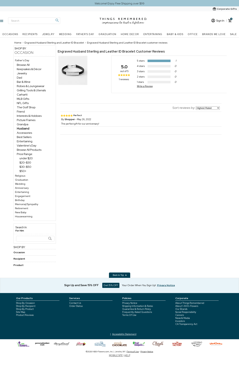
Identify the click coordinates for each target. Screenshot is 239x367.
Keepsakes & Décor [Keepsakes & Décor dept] (29, 69)
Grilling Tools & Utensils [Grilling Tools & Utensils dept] (31, 90)
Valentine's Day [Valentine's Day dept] (26, 145)
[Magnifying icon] (57, 20)
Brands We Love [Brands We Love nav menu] (214, 34)
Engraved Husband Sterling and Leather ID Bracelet (96, 51)
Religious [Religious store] (20, 175)
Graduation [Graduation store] (21, 179)
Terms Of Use (129, 315)
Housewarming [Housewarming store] (23, 216)
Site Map (20, 312)
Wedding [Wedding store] (20, 183)
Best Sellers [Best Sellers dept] (24, 137)
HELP (127, 355)
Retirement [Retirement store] (21, 208)
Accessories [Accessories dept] (24, 133)
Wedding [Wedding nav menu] (65, 34)
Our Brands (181, 309)
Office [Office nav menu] (193, 34)
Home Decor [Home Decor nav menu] (130, 34)
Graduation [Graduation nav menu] (107, 34)
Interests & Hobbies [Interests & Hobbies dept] (29, 116)
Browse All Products (29, 150)
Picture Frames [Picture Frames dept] (26, 120)
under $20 (26, 158)
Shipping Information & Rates (137, 306)
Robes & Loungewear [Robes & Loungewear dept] (30, 86)
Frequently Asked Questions (137, 312)
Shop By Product (25, 309)
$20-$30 (25, 162)
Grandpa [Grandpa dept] (22, 124)
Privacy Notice (129, 303)
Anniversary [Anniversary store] (22, 188)
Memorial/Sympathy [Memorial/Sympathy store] (26, 204)
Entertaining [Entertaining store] (22, 192)
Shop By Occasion (25, 303)
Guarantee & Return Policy (136, 309)
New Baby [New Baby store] (20, 212)
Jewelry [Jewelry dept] (22, 73)
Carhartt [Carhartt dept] (22, 94)
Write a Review (145, 86)
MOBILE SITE (116, 355)
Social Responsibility (185, 312)
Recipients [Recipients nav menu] (30, 34)
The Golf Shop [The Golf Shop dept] (26, 107)
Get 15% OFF (110, 285)
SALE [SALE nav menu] (233, 34)
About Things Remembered (189, 303)
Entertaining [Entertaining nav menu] (152, 34)
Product (18, 265)
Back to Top (120, 275)
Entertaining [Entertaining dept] (24, 141)
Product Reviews (25, 315)
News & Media (182, 318)
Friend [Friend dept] (21, 111)
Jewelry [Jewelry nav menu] (48, 34)
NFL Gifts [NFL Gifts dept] (23, 103)
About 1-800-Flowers (186, 306)
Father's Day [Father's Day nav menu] (85, 34)
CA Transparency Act (186, 324)
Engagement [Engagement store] (22, 196)
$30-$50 (25, 167)
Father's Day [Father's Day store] (22, 60)
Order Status (76, 306)
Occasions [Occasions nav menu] (10, 34)
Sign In (217, 20)
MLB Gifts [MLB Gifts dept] (23, 99)
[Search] (34, 20)
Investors (180, 321)
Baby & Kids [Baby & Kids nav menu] (175, 34)
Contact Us (75, 303)
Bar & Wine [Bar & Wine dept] (23, 82)
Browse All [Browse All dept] (23, 65)
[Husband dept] (23, 128)
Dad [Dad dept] (19, 77)
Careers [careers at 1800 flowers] (179, 315)
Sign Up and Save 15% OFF (81, 285)
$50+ (22, 171)
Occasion (24, 52)
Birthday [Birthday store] (20, 200)
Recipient (19, 258)
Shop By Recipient (25, 306)
